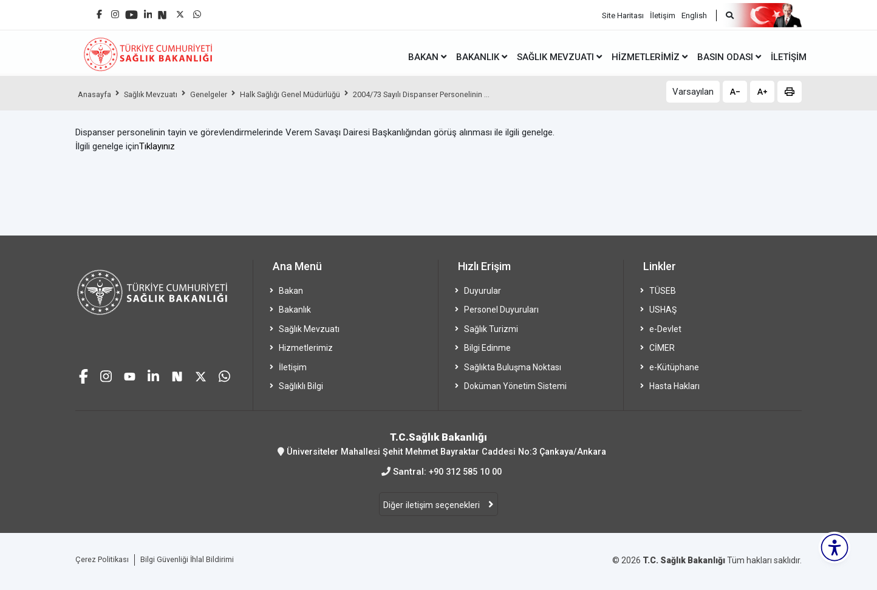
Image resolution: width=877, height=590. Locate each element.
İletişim (662, 12)
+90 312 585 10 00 (465, 471)
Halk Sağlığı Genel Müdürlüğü (313, 94)
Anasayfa (96, 94)
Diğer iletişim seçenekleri (433, 505)
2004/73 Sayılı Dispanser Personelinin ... (457, 94)
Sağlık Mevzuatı (159, 94)
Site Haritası (623, 12)
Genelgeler (223, 94)
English (694, 12)
